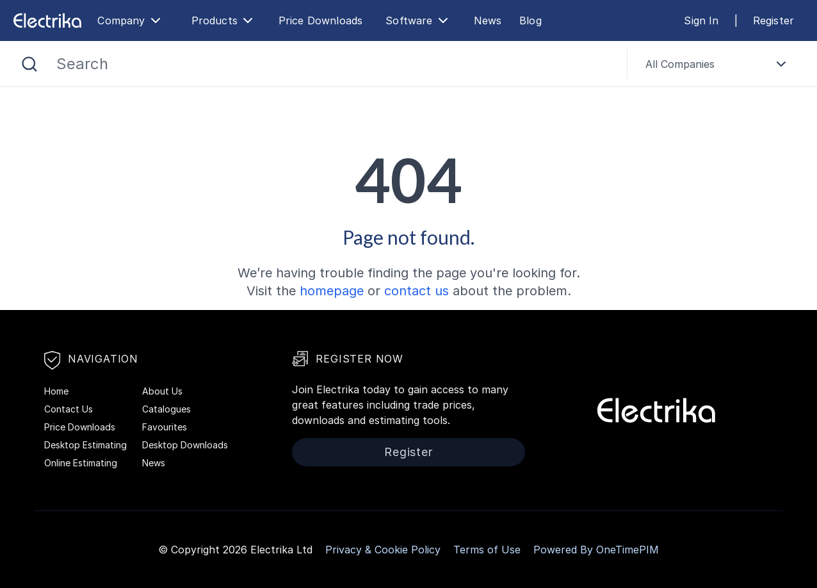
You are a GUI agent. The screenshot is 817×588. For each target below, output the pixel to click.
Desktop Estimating (85, 444)
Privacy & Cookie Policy (383, 549)
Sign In (701, 20)
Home (56, 391)
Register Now (347, 358)
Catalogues (166, 409)
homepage (332, 290)
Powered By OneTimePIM (596, 549)
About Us (162, 391)
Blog (530, 20)
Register (773, 20)
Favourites (164, 426)
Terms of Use (487, 549)
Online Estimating (80, 462)
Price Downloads (320, 20)
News (488, 20)
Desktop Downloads (185, 444)
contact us (416, 290)
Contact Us (68, 409)
